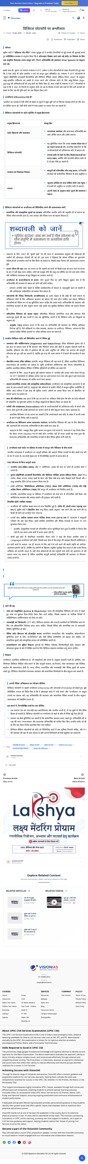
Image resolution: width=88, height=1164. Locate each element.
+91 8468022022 (44, 977)
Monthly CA (25, 1021)
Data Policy (80, 1006)
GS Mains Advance (28, 1003)
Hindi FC (24, 1010)
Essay (23, 995)
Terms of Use (81, 995)
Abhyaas (44, 999)
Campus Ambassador (49, 1014)
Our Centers (66, 995)
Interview (5, 1010)
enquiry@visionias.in (44, 982)
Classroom (6, 999)
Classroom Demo (47, 1010)
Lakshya (5, 1014)
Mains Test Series (8, 1003)
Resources (45, 995)
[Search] (73, 18)
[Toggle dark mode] (33, 10)
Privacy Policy (81, 999)
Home (4, 995)
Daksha (5, 1017)
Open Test (45, 1003)
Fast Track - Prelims (28, 1006)
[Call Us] (41, 10)
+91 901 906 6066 (51, 11)
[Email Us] (67, 10)
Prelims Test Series (9, 1006)
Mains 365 (25, 1017)
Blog (42, 1006)
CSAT (23, 999)
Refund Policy (81, 1003)
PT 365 (24, 1014)
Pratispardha (45, 1017)
